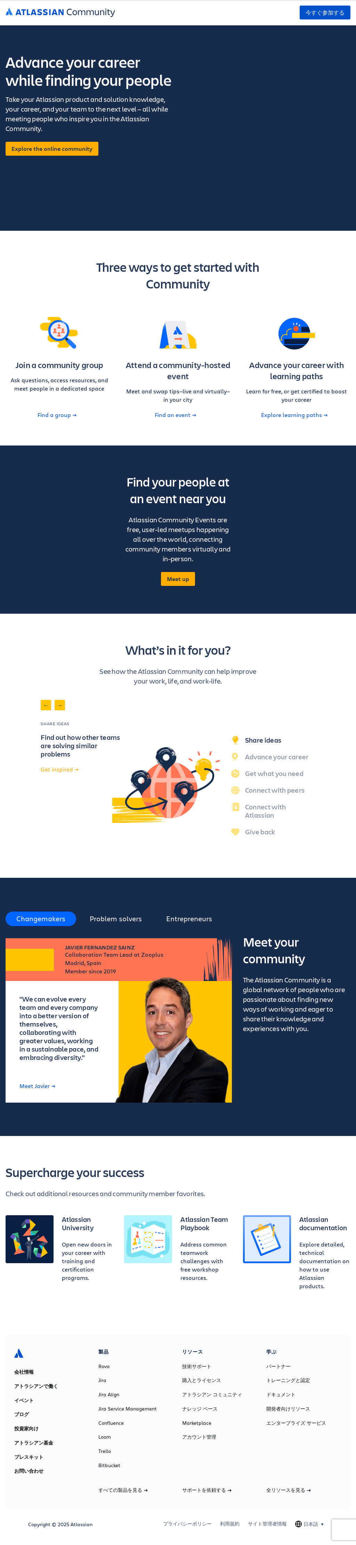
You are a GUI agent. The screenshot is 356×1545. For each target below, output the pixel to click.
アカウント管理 (199, 1437)
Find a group (57, 415)
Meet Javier (37, 1086)
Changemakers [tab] (40, 918)
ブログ (21, 1414)
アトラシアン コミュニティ (212, 1394)
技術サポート (196, 1366)
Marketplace (196, 1423)
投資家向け (26, 1428)
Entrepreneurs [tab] (189, 918)
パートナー (278, 1366)
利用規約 (230, 1524)
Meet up (178, 579)
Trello (104, 1451)
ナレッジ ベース (200, 1409)
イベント (24, 1400)
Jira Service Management (127, 1409)
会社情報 (24, 1372)
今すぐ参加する (325, 12)
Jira (102, 1380)
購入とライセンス (201, 1380)
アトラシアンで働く (36, 1386)
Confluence (111, 1423)
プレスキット (28, 1457)
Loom (104, 1437)
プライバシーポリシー (187, 1524)
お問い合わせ (28, 1471)
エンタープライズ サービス (296, 1423)
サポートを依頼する (207, 1490)
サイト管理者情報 (267, 1524)
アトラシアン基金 (33, 1443)
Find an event (175, 415)
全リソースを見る (288, 1490)
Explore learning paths (294, 415)
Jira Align (108, 1394)
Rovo (104, 1366)
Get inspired (60, 769)
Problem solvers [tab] (116, 918)
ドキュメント (281, 1394)
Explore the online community (51, 149)
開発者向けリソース (288, 1409)
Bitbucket (109, 1465)
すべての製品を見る (123, 1490)
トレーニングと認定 (288, 1380)
